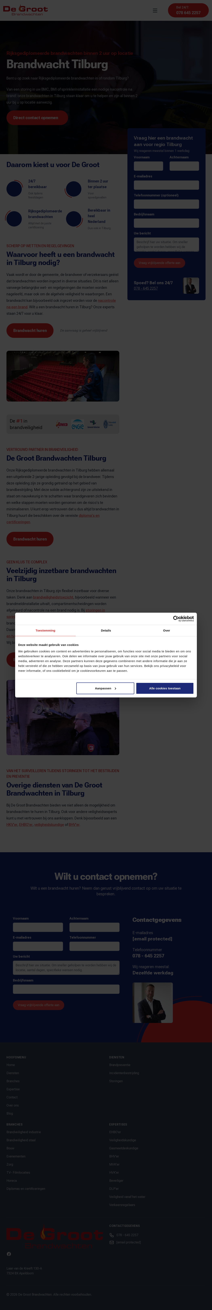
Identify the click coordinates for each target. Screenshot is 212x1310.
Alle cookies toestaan (165, 688)
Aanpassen (105, 688)
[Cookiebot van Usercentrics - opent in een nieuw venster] (176, 619)
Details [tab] (106, 630)
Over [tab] (166, 630)
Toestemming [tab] (45, 630)
